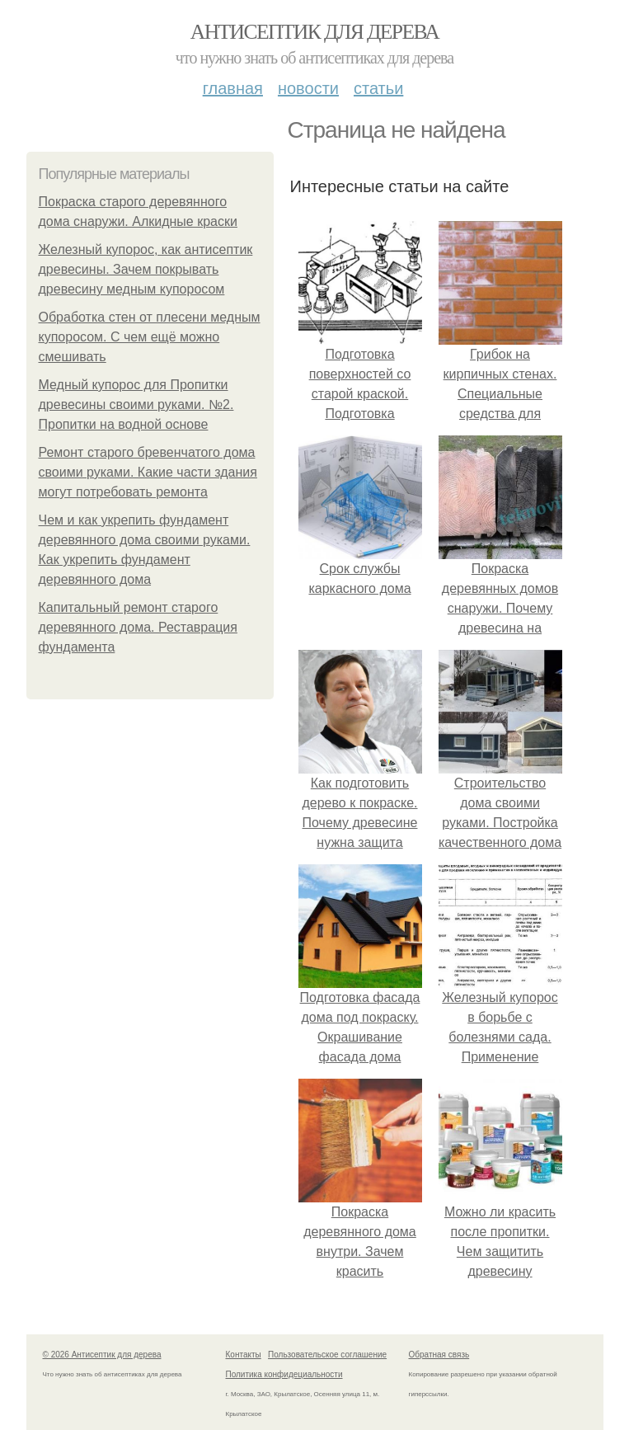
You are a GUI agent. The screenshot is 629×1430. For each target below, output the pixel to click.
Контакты (243, 1354)
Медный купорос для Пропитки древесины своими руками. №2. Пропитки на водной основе (136, 404)
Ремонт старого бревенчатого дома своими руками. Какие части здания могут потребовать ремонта (148, 472)
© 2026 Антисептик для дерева (102, 1354)
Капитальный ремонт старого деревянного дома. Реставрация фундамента (138, 627)
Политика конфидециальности (284, 1374)
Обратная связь (439, 1354)
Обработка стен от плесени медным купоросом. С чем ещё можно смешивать (150, 337)
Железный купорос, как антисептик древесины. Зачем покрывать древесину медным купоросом (146, 269)
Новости (308, 88)
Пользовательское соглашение (327, 1354)
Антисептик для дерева (314, 32)
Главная (233, 88)
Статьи (378, 88)
